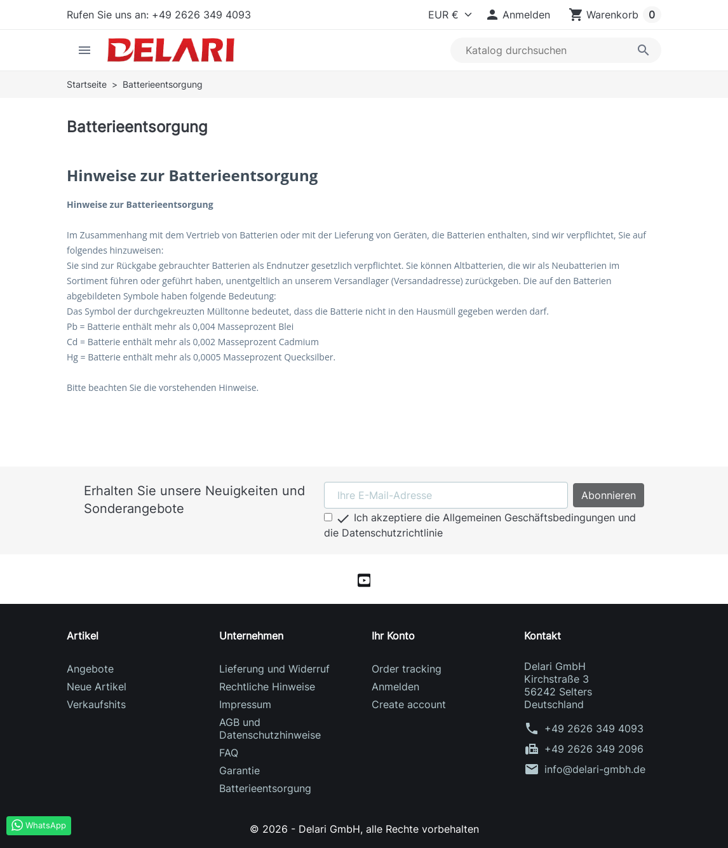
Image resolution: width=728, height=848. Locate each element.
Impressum (245, 704)
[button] (517, 15)
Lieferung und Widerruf (274, 668)
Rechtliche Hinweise (267, 686)
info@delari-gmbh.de (594, 769)
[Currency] (447, 14)
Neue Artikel (96, 686)
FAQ (228, 752)
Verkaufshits (96, 704)
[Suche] (555, 50)
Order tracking (407, 668)
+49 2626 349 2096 (594, 748)
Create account (409, 704)
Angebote (90, 668)
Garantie (239, 770)
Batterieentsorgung (265, 788)
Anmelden (395, 686)
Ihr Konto (393, 635)
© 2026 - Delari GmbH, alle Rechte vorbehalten (364, 829)
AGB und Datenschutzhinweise (270, 728)
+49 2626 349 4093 (594, 728)
